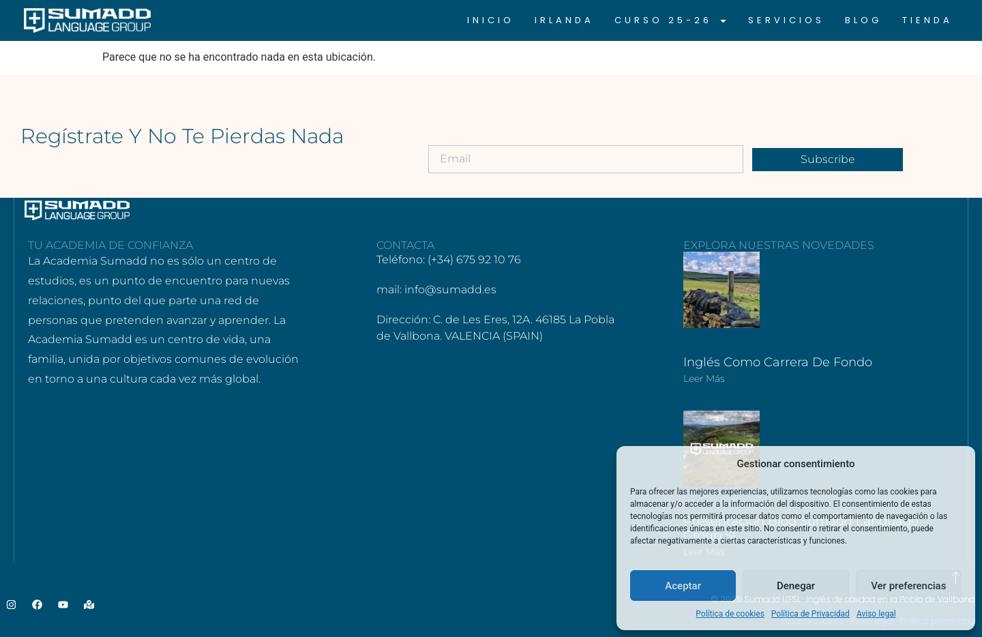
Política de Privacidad (810, 614)
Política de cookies (730, 614)
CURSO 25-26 (671, 20)
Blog (863, 20)
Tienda (927, 20)
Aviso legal (876, 614)
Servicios (786, 20)
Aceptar (683, 586)
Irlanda (564, 20)
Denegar (796, 586)
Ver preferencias (908, 586)
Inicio (490, 20)
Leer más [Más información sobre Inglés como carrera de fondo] (704, 378)
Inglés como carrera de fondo (777, 362)
